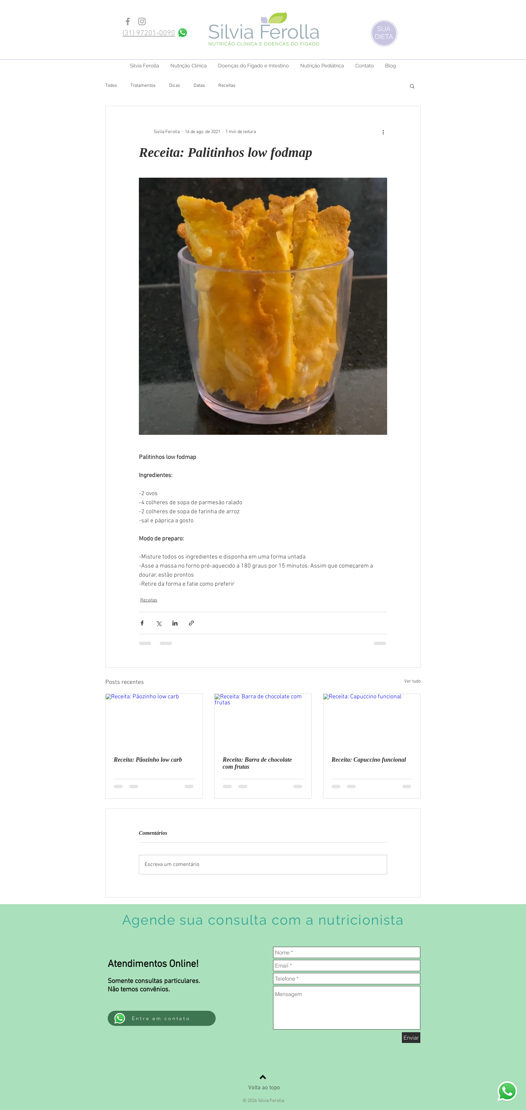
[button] (412, 86)
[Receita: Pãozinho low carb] (154, 721)
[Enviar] (411, 1037)
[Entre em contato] (162, 1018)
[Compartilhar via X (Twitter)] (158, 623)
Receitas (226, 86)
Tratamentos (143, 86)
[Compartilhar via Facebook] (142, 623)
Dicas (174, 86)
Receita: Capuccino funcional (368, 759)
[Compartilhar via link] (191, 623)
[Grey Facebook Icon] (128, 21)
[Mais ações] (383, 132)
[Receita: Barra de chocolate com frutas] (263, 721)
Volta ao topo (264, 1088)
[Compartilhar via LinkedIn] (175, 623)
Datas (199, 86)
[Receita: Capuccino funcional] (371, 721)
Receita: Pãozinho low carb (148, 759)
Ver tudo (412, 681)
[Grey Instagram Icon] (142, 21)
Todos (111, 86)
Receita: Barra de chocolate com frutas (257, 763)
